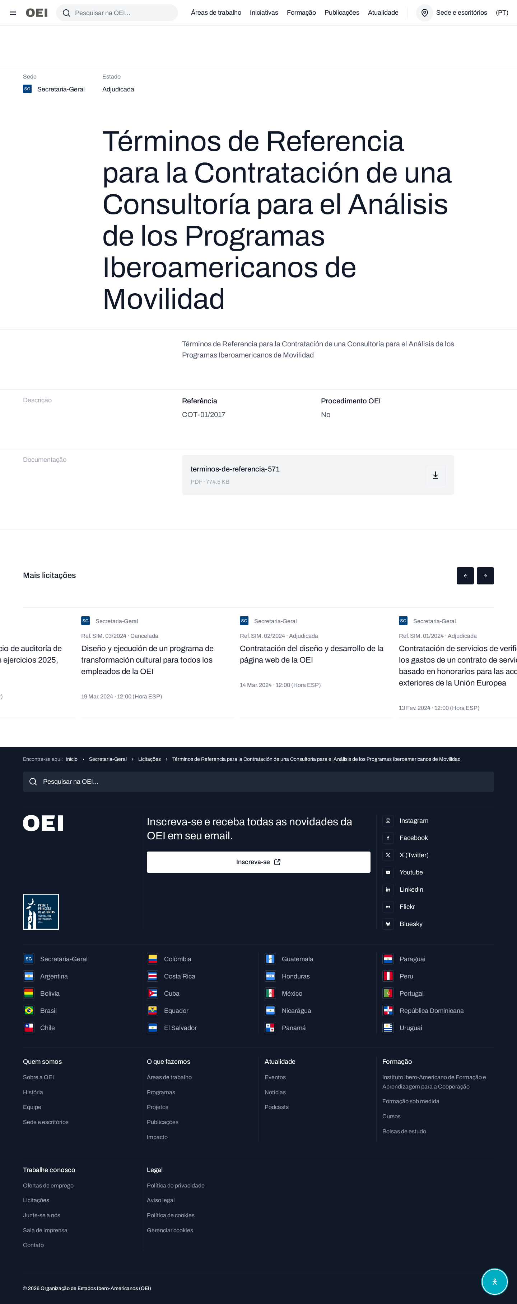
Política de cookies (171, 1215)
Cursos (391, 1116)
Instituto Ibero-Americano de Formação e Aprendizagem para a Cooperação (434, 1082)
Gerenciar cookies (170, 1230)
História (33, 1092)
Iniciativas (264, 12)
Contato (33, 1245)
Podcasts (277, 1107)
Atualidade (383, 12)
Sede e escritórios (46, 1122)
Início (72, 759)
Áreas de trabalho (216, 12)
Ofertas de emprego (48, 1185)
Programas (161, 1092)
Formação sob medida (410, 1101)
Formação (301, 12)
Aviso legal (161, 1200)
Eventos (275, 1077)
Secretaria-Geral (108, 759)
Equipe (32, 1107)
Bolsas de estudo (404, 1131)
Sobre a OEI (38, 1077)
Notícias (275, 1092)
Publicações (342, 12)
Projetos (157, 1107)
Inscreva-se (258, 862)
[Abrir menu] (13, 13)
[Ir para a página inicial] (36, 12)
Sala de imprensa (45, 1230)
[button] (465, 575)
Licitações (149, 759)
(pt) (502, 12)
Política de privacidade (176, 1185)
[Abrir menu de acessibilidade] (494, 1281)
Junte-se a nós (41, 1215)
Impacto (157, 1137)
